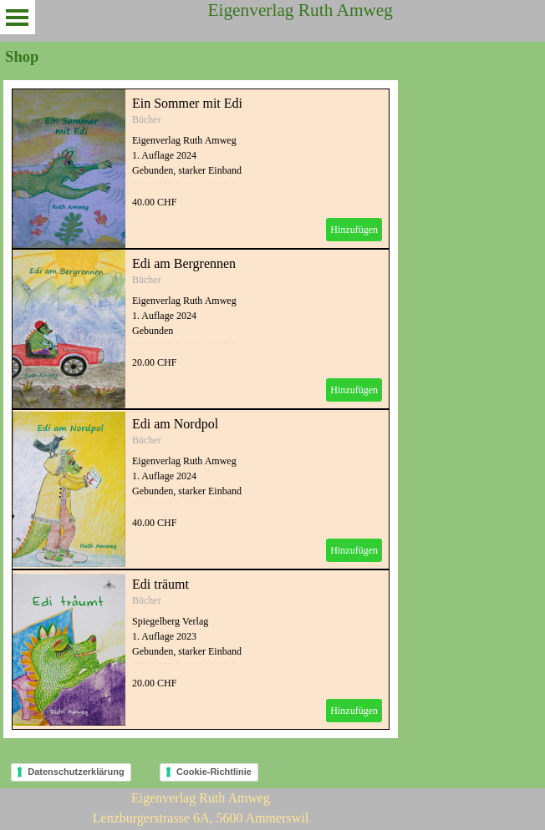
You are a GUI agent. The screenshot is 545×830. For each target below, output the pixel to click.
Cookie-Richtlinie (214, 772)
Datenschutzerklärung (76, 772)
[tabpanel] (200, 808)
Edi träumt (160, 584)
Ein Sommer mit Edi (187, 103)
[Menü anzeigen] (17, 17)
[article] (201, 169)
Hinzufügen (354, 229)
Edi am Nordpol (175, 424)
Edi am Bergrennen (184, 263)
